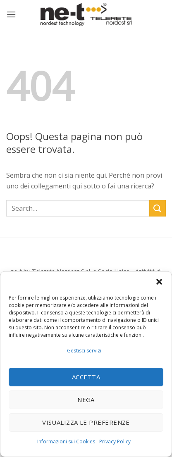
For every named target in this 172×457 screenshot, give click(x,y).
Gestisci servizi (84, 350)
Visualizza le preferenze (86, 422)
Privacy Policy (115, 441)
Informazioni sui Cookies (66, 441)
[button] (159, 282)
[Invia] (157, 208)
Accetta (86, 377)
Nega (86, 399)
